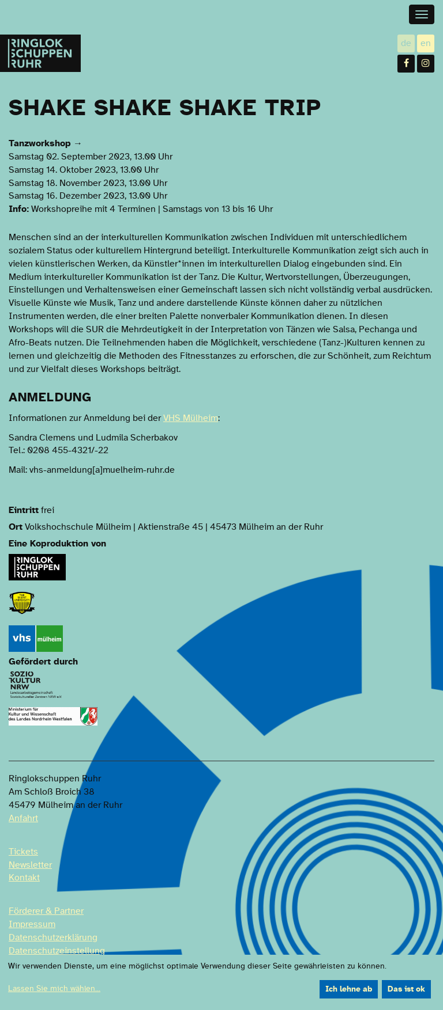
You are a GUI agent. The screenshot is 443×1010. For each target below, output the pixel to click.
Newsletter (30, 864)
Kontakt (24, 877)
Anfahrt (23, 818)
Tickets (23, 851)
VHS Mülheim (190, 418)
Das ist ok (406, 989)
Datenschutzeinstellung (57, 950)
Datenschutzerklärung (53, 937)
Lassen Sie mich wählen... (54, 989)
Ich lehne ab (348, 989)
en (427, 43)
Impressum (32, 924)
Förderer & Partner (46, 911)
